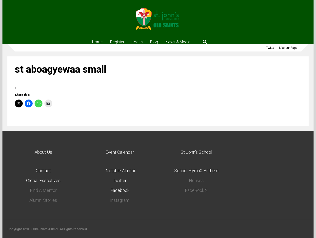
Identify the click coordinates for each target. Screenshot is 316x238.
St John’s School (196, 152)
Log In (137, 42)
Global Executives (43, 180)
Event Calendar (119, 152)
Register (117, 42)
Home (97, 42)
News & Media (177, 42)
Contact (43, 170)
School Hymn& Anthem (196, 170)
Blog (154, 42)
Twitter (271, 48)
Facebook (119, 190)
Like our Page (288, 48)
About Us (43, 152)
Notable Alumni (120, 170)
